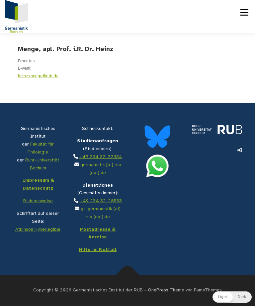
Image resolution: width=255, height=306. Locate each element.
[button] (232, 297)
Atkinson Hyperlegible (37, 229)
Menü (243, 12)
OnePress (158, 290)
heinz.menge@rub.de (38, 76)
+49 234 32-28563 (101, 201)
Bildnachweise (38, 201)
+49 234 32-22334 (100, 156)
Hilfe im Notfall (98, 249)
